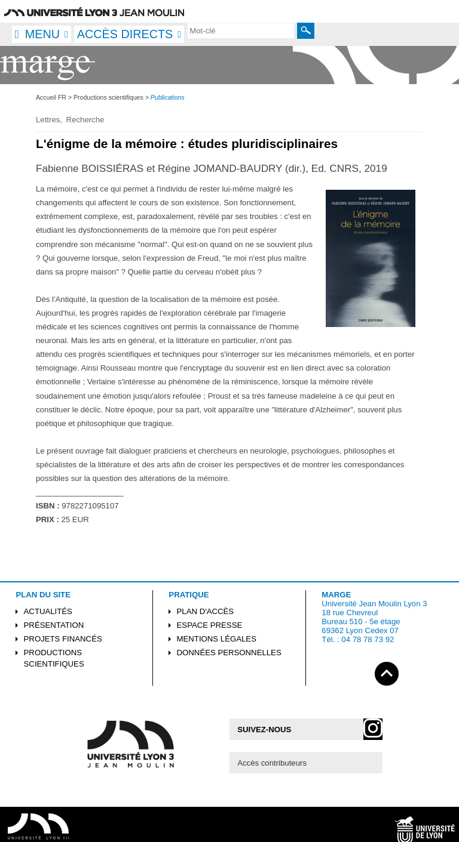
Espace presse (210, 625)
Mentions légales (216, 638)
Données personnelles (229, 652)
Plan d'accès (205, 611)
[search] (241, 30)
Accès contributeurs (272, 762)
